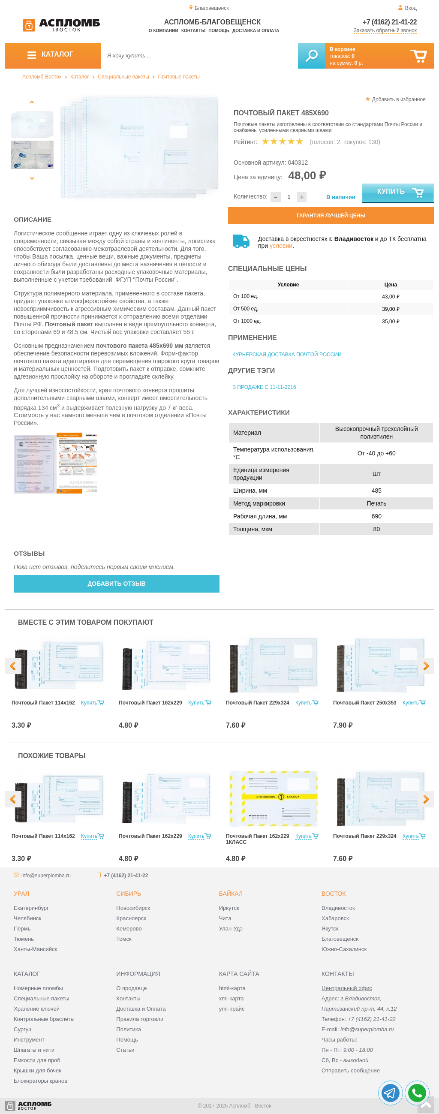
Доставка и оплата (255, 30)
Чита (225, 918)
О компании (163, 30)
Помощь (218, 30)
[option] (139, 148)
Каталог (79, 77)
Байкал (231, 893)
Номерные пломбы (38, 988)
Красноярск (131, 918)
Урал (21, 893)
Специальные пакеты (123, 77)
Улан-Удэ (231, 928)
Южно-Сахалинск (344, 949)
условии (281, 245)
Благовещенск (340, 939)
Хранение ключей (37, 1009)
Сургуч (22, 1029)
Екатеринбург (31, 908)
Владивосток (338, 908)
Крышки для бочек (37, 1070)
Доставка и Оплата (140, 1009)
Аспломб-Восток (41, 77)
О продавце (131, 988)
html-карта (232, 988)
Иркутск (229, 908)
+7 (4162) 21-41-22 (390, 22)
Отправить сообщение (351, 1070)
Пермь (22, 928)
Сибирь (128, 893)
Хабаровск (335, 918)
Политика (128, 1029)
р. (359, 63)
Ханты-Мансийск (35, 949)
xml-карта (231, 998)
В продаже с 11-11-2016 (264, 387)
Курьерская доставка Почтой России (287, 355)
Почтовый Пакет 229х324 (257, 703)
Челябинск (27, 918)
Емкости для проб (37, 1060)
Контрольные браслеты (44, 1019)
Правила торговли (139, 1019)
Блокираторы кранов (40, 1081)
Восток (334, 893)
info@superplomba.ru (46, 876)
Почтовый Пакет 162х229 (150, 703)
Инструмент (29, 1039)
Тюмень (24, 939)
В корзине (342, 49)
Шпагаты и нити (34, 1050)
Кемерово (128, 928)
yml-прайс (232, 1009)
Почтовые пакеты (179, 77)
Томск (123, 939)
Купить (401, 193)
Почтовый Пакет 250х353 (365, 703)
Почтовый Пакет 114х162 (43, 703)
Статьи (125, 1050)
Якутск (330, 928)
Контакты (193, 30)
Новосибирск (133, 908)
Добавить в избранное (399, 99)
